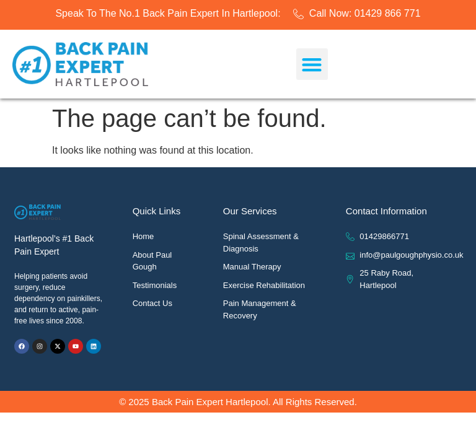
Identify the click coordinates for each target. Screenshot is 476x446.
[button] (312, 64)
